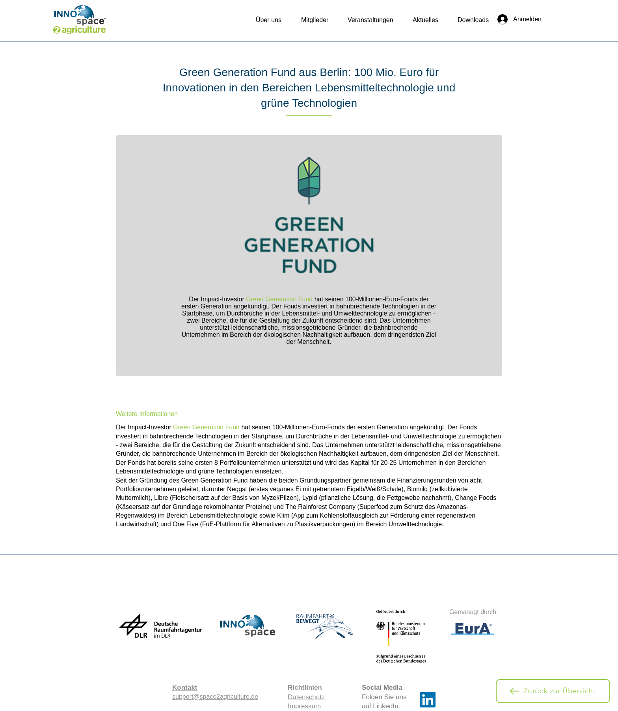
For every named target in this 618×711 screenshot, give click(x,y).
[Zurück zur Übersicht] (553, 691)
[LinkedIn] (428, 699)
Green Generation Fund (279, 299)
